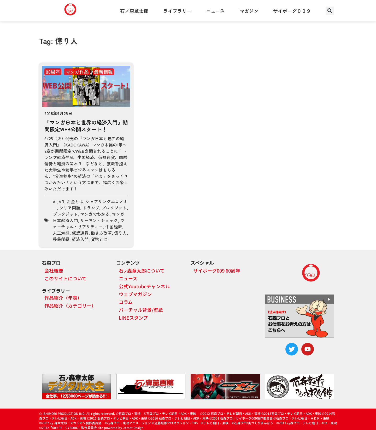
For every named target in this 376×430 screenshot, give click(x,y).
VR (61, 201)
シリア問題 (69, 208)
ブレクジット (114, 208)
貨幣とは (99, 239)
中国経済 (113, 226)
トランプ (91, 208)
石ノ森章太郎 (134, 10)
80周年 (53, 71)
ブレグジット (65, 214)
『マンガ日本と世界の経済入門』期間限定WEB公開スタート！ (86, 125)
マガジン (249, 10)
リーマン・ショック (99, 220)
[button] (330, 11)
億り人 (120, 233)
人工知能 (61, 233)
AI (54, 201)
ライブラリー (177, 10)
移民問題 (61, 239)
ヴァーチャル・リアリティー (88, 223)
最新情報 (103, 71)
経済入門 (80, 239)
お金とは (75, 201)
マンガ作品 (77, 71)
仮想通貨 (80, 233)
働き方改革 (101, 233)
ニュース (215, 10)
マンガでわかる (94, 214)
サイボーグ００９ (292, 10)
